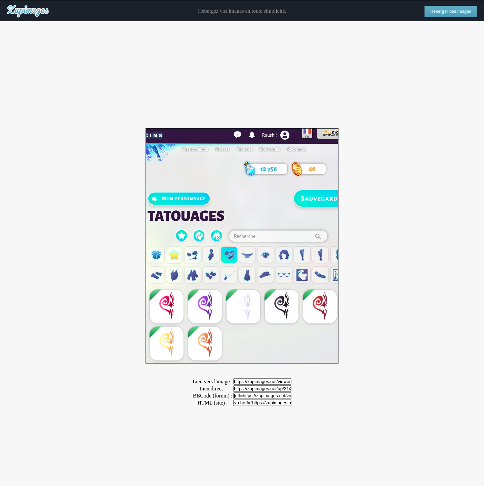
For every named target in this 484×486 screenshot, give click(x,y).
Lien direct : (212, 388)
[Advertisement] (242, 75)
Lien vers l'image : (213, 381)
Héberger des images (451, 11)
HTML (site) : (212, 403)
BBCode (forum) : (212, 395)
